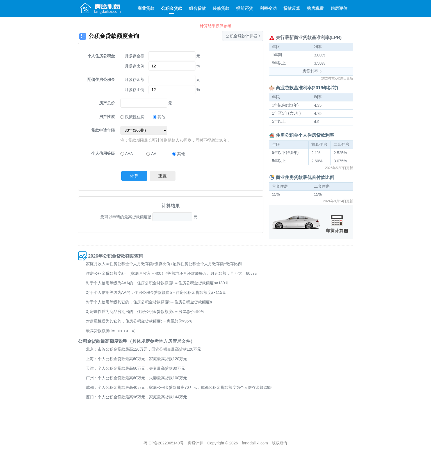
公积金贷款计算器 (241, 36)
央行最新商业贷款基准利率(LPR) (309, 37)
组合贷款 (197, 8)
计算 (134, 175)
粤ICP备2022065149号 (163, 443)
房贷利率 (310, 71)
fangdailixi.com (255, 443)
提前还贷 (244, 8)
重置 (162, 175)
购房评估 (338, 8)
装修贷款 (221, 8)
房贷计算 (195, 443)
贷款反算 (291, 8)
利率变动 (268, 8)
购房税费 (315, 8)
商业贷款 (146, 8)
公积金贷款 (171, 8)
